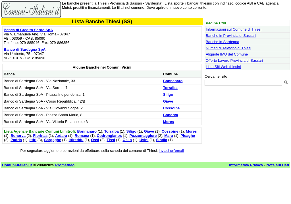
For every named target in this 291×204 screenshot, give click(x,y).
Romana (82, 135)
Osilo (127, 140)
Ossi (95, 140)
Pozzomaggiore (143, 135)
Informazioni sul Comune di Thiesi (233, 29)
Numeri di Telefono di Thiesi (228, 48)
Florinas (40, 135)
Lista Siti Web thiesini (223, 67)
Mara (168, 135)
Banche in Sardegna (222, 42)
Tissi (111, 140)
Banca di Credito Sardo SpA (28, 30)
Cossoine (171, 108)
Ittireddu (76, 140)
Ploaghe (187, 135)
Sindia (161, 140)
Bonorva (170, 115)
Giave (168, 101)
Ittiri (33, 140)
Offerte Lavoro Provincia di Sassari (234, 60)
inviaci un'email (171, 150)
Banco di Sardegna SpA (24, 49)
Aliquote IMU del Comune (227, 54)
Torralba (170, 88)
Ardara (61, 135)
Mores (168, 122)
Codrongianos (109, 135)
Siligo (168, 94)
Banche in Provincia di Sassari (231, 35)
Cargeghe (52, 140)
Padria (16, 140)
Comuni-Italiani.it (17, 165)
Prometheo (64, 165)
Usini (144, 140)
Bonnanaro (173, 81)
